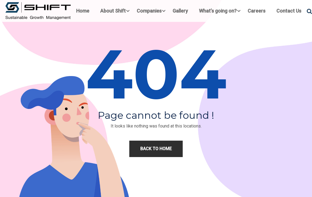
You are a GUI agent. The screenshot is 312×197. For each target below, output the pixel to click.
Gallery (180, 11)
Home (82, 11)
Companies (149, 11)
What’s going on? (218, 11)
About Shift (113, 11)
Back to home (156, 148)
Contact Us (288, 11)
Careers (256, 11)
